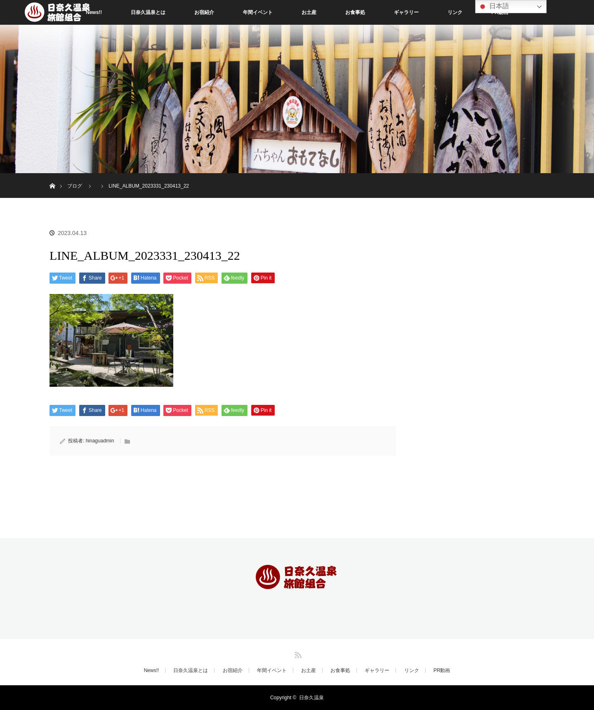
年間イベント (258, 12)
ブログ (74, 186)
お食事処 (355, 12)
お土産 (309, 12)
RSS (297, 653)
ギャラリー (406, 12)
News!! (151, 670)
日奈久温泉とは (148, 12)
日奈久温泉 (311, 698)
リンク (455, 12)
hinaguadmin (100, 441)
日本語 (493, 7)
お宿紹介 (204, 12)
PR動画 (442, 670)
